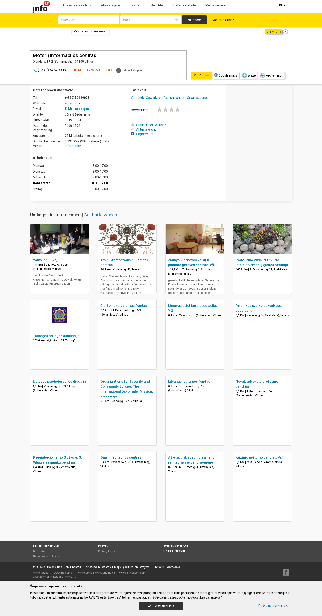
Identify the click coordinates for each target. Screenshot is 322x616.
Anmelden (173, 567)
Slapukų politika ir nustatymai (132, 567)
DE (282, 5)
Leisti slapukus (161, 606)
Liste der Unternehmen (90, 31)
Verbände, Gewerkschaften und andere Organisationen (170, 97)
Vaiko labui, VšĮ (45, 260)
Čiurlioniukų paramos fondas (123, 306)
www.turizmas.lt (105, 572)
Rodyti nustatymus (273, 605)
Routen (112, 551)
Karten (136, 5)
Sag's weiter (142, 134)
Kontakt (77, 567)
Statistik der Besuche (148, 125)
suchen (194, 20)
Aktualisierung (144, 129)
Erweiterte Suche (222, 20)
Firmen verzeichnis (77, 5)
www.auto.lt (85, 572)
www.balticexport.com (132, 572)
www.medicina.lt (64, 572)
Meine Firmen (217, 5)
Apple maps (271, 75)
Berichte (157, 5)
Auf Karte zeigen (100, 214)
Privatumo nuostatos (98, 567)
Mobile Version (174, 551)
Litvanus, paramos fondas (189, 382)
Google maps (225, 75)
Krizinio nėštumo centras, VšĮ (259, 457)
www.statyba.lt (42, 572)
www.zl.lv (70, 576)
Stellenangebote (184, 5)
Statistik (159, 567)
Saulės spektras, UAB (55, 567)
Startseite (39, 551)
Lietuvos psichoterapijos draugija (59, 382)
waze (249, 75)
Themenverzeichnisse (47, 556)
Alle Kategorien (111, 5)
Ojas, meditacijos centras (120, 457)
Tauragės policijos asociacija (56, 336)
